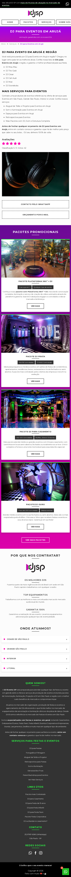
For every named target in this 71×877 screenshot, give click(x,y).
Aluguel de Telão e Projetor (35, 757)
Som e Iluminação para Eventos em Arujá (24, 110)
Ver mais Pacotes (35, 540)
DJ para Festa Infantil (35, 808)
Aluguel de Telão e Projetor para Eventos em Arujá (28, 106)
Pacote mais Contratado (35, 794)
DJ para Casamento (35, 799)
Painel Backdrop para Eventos (35, 775)
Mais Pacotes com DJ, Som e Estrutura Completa (28, 121)
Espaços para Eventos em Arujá (20, 113)
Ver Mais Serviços (35, 780)
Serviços (46, 22)
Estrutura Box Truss (35, 771)
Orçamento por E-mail (36, 215)
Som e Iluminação (35, 766)
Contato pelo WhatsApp (35, 204)
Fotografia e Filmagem (35, 753)
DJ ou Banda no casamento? (35, 821)
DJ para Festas (35, 748)
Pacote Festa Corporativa (35, 817)
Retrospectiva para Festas (35, 762)
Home (10, 22)
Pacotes (28, 22)
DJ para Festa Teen (35, 812)
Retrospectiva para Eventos (18, 117)
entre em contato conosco (20, 129)
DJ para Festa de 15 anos (36, 803)
